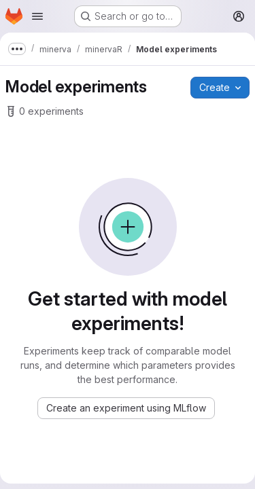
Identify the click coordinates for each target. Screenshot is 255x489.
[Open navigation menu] (37, 16)
